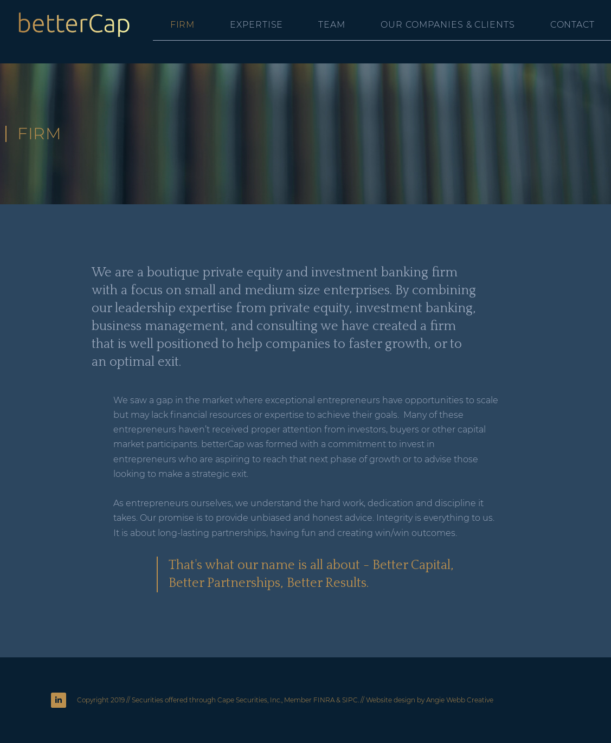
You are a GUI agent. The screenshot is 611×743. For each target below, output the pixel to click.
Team (331, 25)
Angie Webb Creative (459, 700)
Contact (572, 25)
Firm (182, 25)
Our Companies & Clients (448, 25)
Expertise (256, 25)
